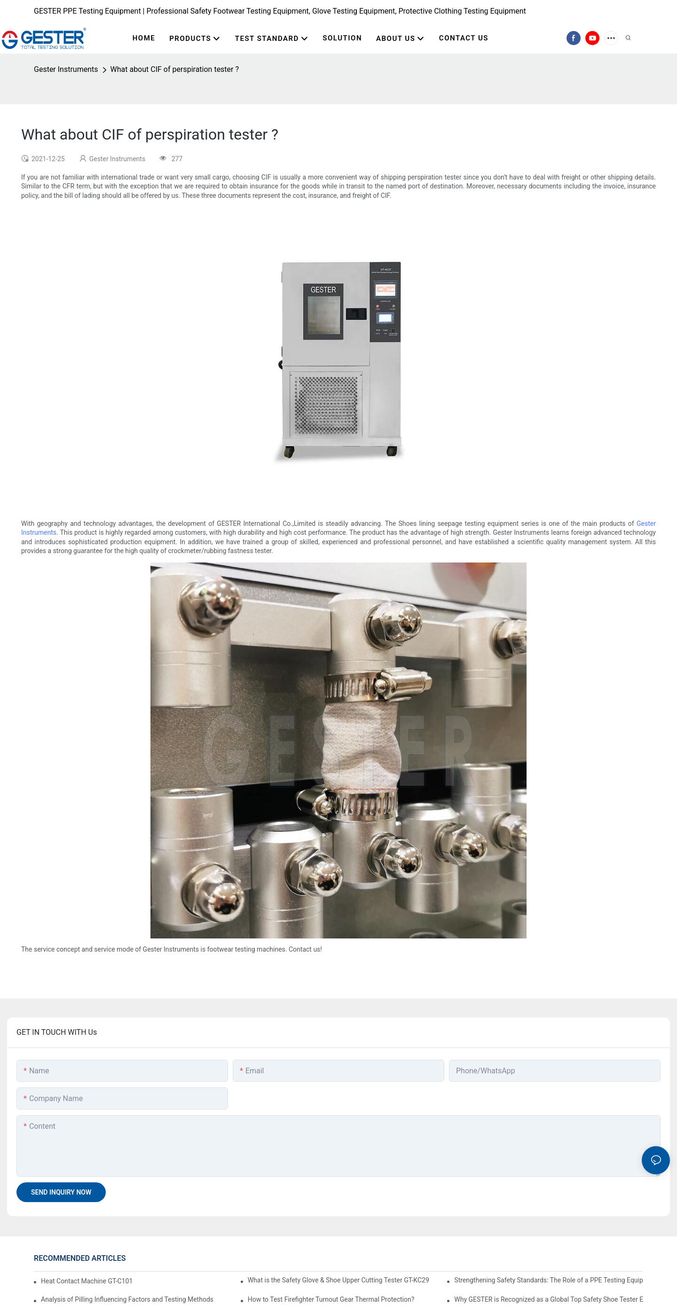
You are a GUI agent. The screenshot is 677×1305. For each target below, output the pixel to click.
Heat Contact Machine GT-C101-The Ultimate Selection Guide (86, 1281)
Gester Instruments (66, 69)
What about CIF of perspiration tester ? (174, 69)
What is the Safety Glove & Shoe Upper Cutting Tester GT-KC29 (338, 1280)
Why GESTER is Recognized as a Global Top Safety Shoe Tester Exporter (548, 1299)
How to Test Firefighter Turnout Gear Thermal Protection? (331, 1299)
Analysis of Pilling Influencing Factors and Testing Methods (127, 1299)
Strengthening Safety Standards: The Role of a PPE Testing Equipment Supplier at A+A (548, 1280)
